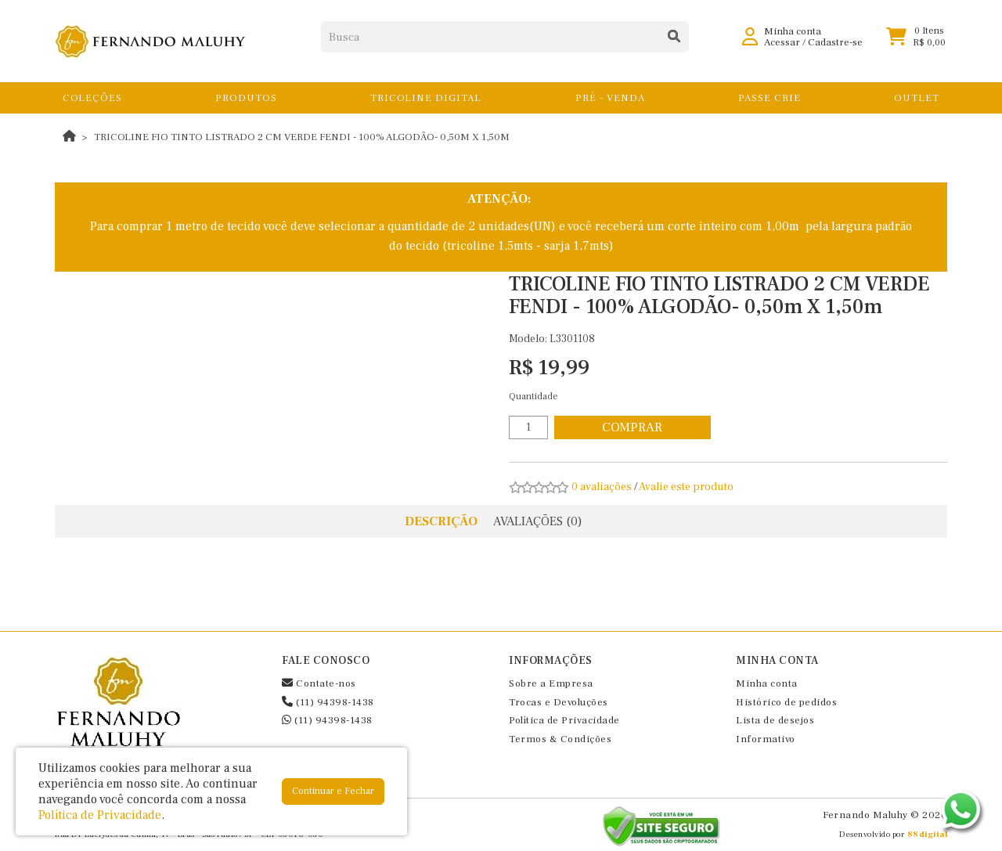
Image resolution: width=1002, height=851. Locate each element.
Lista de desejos (775, 720)
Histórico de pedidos (786, 702)
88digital (927, 834)
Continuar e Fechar (333, 791)
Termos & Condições (560, 739)
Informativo (765, 739)
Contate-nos (319, 683)
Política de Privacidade (564, 720)
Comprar (633, 427)
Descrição (441, 521)
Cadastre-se (835, 47)
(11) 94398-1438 (328, 702)
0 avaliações (601, 487)
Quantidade (533, 396)
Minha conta (767, 683)
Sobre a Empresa (551, 683)
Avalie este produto (686, 487)
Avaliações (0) (537, 521)
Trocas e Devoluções (558, 702)
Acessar (782, 47)
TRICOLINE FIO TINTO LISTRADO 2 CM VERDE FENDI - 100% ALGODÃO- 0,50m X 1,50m (302, 137)
